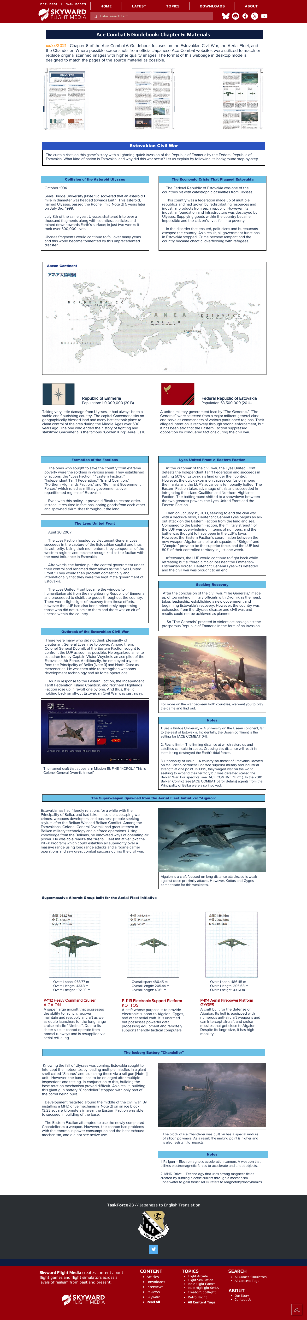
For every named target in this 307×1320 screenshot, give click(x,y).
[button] (172, 6)
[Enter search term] (151, 16)
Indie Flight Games (201, 1284)
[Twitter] (153, 1249)
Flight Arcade (198, 1276)
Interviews (155, 1287)
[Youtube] (264, 16)
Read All (153, 1302)
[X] (254, 16)
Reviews (153, 1292)
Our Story (242, 1295)
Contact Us (243, 1299)
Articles (153, 1277)
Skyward (153, 1297)
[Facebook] (245, 16)
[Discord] (235, 16)
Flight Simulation (200, 1280)
